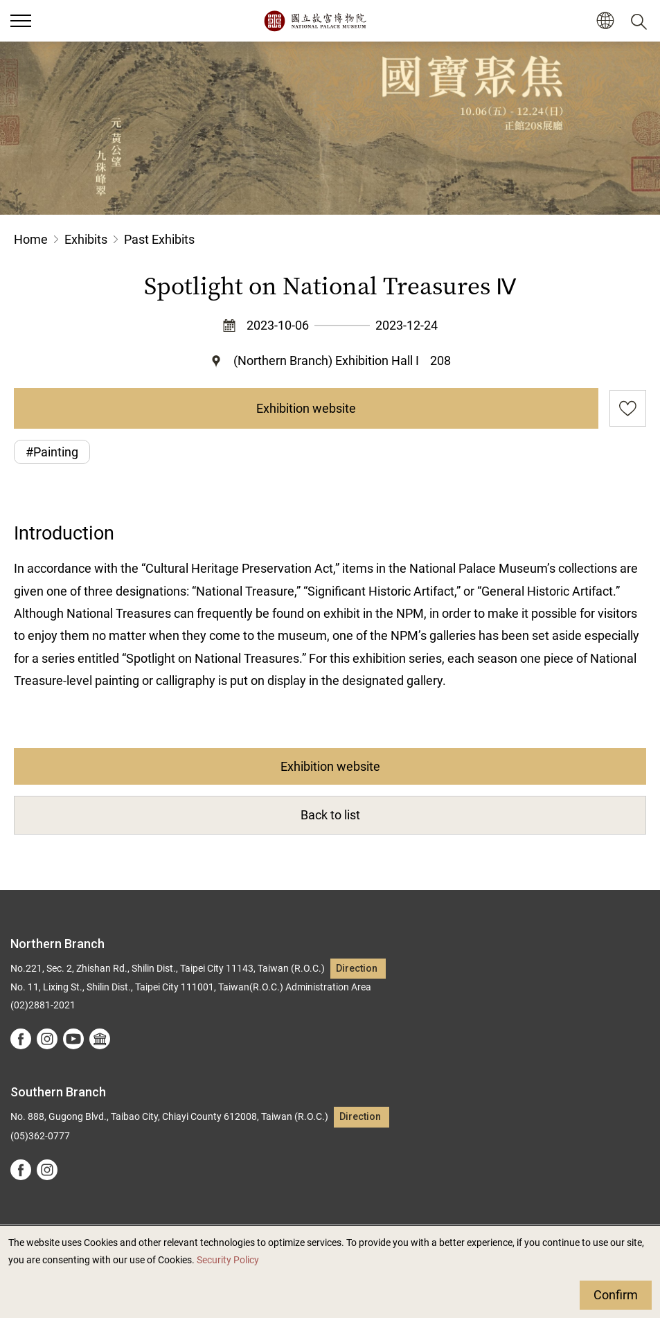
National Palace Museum (315, 21)
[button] (605, 21)
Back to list (330, 815)
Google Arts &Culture (99, 1038)
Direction (356, 968)
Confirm (616, 1295)
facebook (20, 1038)
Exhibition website (306, 408)
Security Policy (228, 1260)
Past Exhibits (159, 239)
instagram (47, 1038)
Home (31, 239)
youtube (73, 1038)
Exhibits (85, 239)
